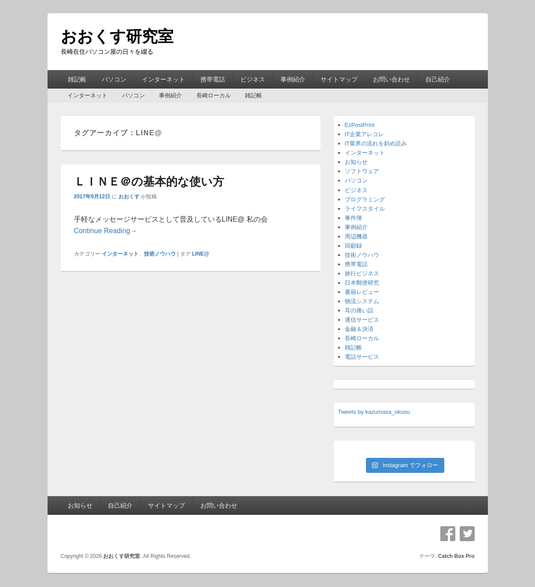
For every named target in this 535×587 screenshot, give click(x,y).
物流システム (362, 301)
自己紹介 (437, 79)
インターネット (163, 79)
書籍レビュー (362, 292)
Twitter (467, 533)
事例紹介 (292, 79)
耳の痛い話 (359, 310)
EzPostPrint (360, 125)
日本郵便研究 (362, 282)
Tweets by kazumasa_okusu (374, 412)
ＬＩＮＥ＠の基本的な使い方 (149, 181)
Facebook (447, 533)
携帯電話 (212, 79)
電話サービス (362, 356)
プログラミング (365, 199)
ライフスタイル (365, 208)
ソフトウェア (362, 171)
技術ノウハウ (160, 254)
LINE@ (200, 254)
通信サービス (362, 319)
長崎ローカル (213, 95)
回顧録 (353, 245)
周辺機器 (356, 236)
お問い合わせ (391, 79)
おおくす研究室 (117, 36)
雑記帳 (77, 79)
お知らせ (356, 162)
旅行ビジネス (362, 273)
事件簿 (353, 218)
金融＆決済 (359, 329)
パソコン (114, 79)
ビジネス (252, 79)
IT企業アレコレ (364, 134)
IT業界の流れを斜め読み (376, 143)
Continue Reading (105, 230)
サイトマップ (339, 79)
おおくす (129, 196)
